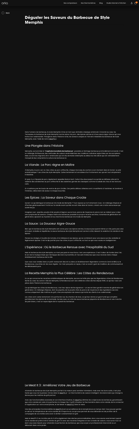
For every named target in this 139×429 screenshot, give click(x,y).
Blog (101, 3)
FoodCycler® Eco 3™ (27, 402)
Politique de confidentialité (81, 395)
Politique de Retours (79, 400)
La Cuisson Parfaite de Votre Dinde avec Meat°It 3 (47, 369)
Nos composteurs (70, 3)
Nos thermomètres (88, 3)
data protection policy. (119, 396)
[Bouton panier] (135, 3)
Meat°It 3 (63, 291)
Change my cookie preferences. (21, 425)
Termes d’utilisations (79, 393)
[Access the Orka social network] (127, 424)
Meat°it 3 (52, 70)
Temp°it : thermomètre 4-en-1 (30, 395)
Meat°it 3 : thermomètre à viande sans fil (34, 393)
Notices (22, 415)
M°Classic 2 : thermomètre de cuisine (33, 398)
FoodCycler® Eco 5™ (27, 400)
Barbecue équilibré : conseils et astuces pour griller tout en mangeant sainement (59, 373)
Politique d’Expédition (79, 398)
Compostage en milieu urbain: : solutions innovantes (48, 371)
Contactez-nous (26, 413)
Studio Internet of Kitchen (116, 3)
